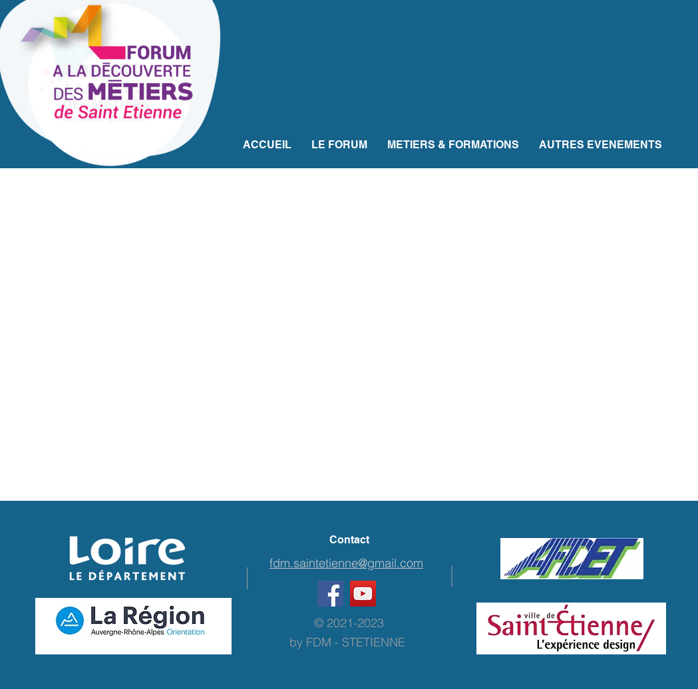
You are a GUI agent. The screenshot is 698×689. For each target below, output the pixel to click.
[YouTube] (363, 594)
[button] (453, 145)
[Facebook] (330, 594)
